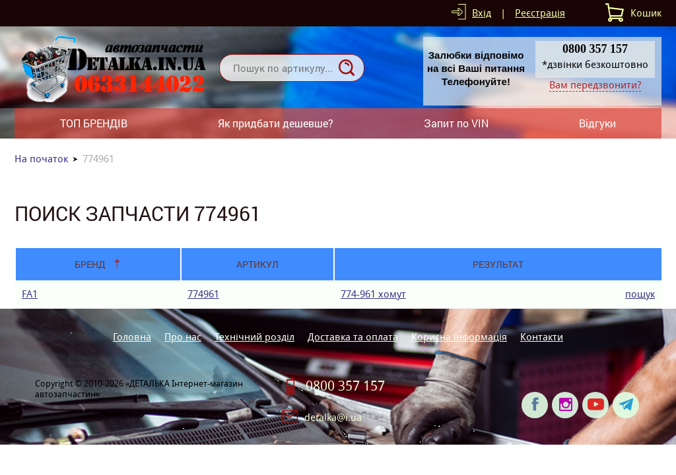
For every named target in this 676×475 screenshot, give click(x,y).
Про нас (182, 337)
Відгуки (597, 123)
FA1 (30, 294)
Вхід (481, 13)
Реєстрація (540, 13)
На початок (41, 158)
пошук (640, 294)
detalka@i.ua (333, 417)
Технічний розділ (254, 337)
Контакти (541, 337)
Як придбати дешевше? (275, 123)
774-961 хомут (373, 294)
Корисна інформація (459, 337)
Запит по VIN (456, 123)
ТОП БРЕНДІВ (93, 123)
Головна (132, 337)
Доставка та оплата (353, 337)
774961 (203, 294)
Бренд (90, 264)
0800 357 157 (345, 386)
